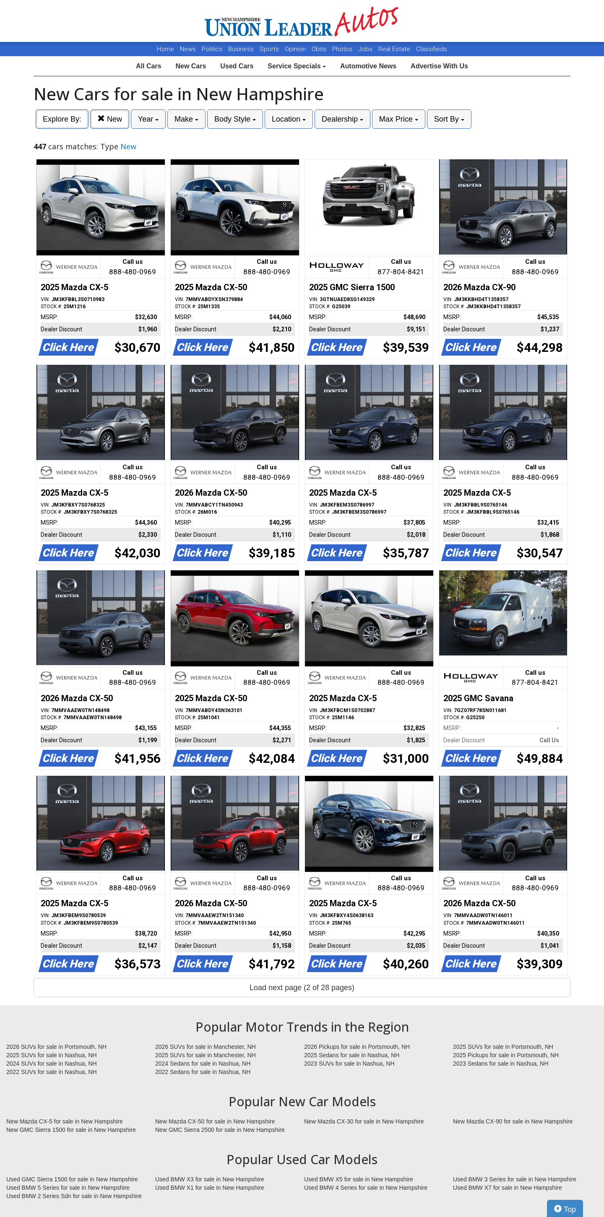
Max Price (398, 119)
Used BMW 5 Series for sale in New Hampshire (68, 1187)
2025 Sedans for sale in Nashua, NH (351, 1055)
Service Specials (297, 66)
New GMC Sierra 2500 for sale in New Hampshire (220, 1129)
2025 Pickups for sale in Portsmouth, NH (506, 1055)
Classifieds (431, 49)
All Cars (148, 66)
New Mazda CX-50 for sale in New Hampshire (215, 1121)
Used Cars (236, 66)
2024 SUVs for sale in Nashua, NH (51, 1063)
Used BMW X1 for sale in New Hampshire (209, 1187)
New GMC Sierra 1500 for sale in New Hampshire (71, 1129)
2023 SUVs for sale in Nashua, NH (349, 1063)
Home (165, 49)
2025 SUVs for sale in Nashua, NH (51, 1055)
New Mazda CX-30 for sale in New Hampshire (364, 1121)
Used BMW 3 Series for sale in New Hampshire (514, 1179)
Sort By (449, 119)
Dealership (342, 119)
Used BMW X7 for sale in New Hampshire (507, 1187)
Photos (343, 49)
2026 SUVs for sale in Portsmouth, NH (56, 1046)
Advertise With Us (439, 66)
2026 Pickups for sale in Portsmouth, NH (357, 1046)
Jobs (366, 49)
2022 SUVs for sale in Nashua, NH (51, 1072)
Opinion (296, 49)
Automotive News (368, 66)
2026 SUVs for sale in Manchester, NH (205, 1046)
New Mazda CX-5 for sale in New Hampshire (64, 1121)
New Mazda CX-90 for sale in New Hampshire (513, 1121)
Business (241, 49)
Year (148, 119)
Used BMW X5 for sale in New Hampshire (358, 1179)
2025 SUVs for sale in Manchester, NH (205, 1055)
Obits (320, 49)
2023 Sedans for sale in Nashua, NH (500, 1063)
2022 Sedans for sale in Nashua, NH (202, 1072)
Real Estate (395, 49)
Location (289, 119)
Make (186, 119)
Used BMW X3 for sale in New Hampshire (209, 1179)
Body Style (235, 119)
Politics (212, 49)
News (188, 49)
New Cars (190, 66)
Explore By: (62, 119)
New (109, 118)
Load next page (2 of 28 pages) (302, 987)
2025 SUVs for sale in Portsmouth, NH (503, 1046)
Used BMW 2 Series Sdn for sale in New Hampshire (74, 1196)
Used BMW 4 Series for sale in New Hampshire (365, 1187)
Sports (270, 49)
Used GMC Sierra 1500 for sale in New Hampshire (72, 1179)
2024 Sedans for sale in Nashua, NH (202, 1063)
